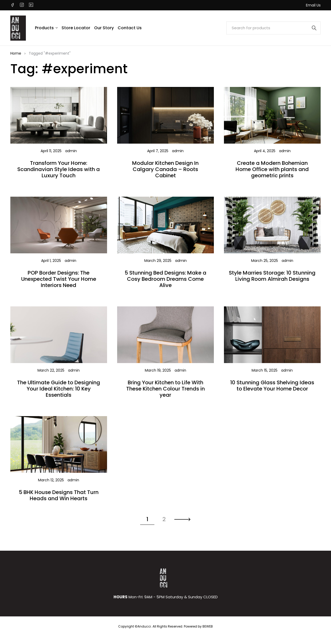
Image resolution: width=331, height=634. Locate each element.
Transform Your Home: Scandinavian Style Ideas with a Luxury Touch (58, 169)
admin (71, 150)
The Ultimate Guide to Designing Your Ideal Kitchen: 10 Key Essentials (58, 389)
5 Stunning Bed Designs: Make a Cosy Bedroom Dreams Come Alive (165, 279)
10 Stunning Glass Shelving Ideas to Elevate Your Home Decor (272, 385)
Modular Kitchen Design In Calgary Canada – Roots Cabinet (165, 169)
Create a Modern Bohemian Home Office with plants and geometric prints (272, 169)
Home (15, 53)
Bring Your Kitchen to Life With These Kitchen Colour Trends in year (165, 389)
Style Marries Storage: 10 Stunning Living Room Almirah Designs (272, 276)
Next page (182, 519)
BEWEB (207, 626)
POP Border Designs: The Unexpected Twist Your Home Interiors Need (58, 279)
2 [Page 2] (164, 519)
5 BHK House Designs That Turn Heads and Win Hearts (59, 495)
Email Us (313, 5)
